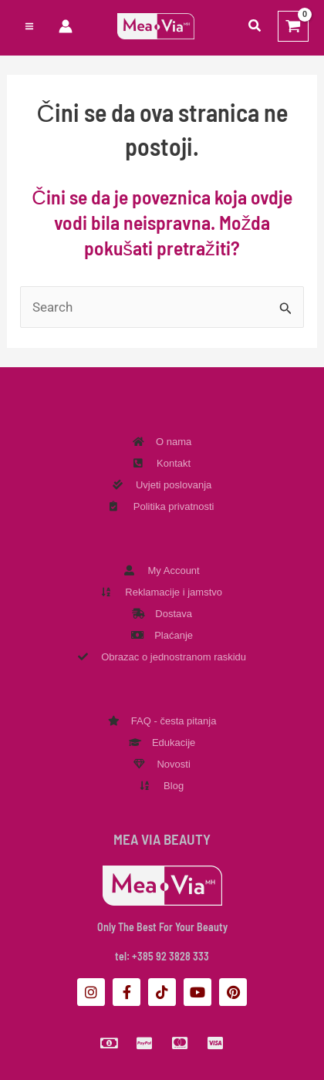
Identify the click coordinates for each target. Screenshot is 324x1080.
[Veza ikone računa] (66, 26)
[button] (255, 25)
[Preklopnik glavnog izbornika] (29, 26)
